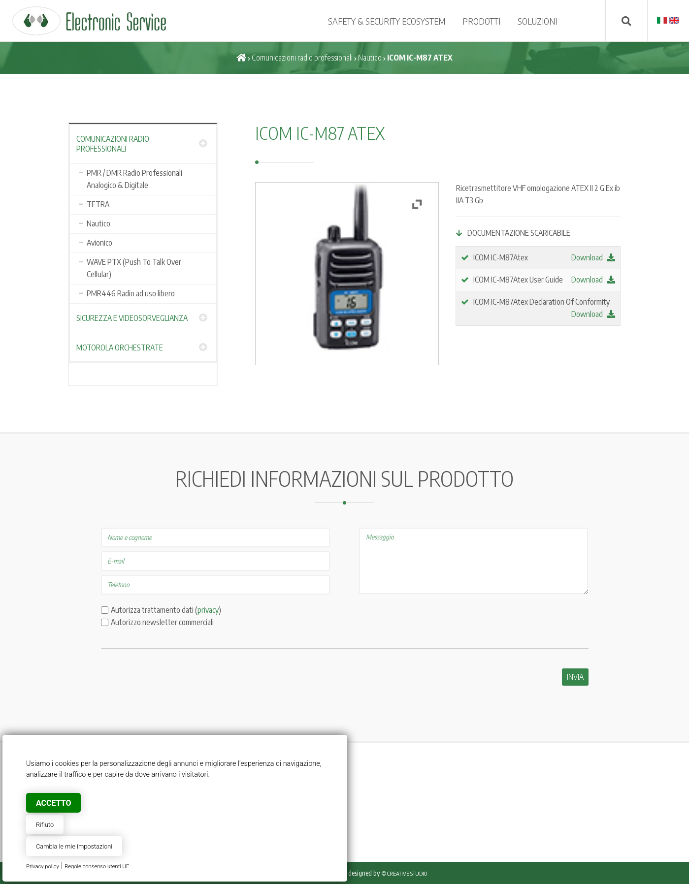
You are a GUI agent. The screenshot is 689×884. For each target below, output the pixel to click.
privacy (208, 610)
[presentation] (176, 687)
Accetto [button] (53, 803)
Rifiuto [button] (45, 824)
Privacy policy (42, 866)
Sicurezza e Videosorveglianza (132, 318)
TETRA (98, 204)
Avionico (99, 243)
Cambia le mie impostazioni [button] (74, 846)
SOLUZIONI (537, 21)
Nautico (370, 58)
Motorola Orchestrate (119, 347)
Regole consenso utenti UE (97, 866)
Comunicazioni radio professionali (302, 58)
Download (593, 257)
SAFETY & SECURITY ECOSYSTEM (386, 21)
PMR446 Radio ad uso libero (131, 293)
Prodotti (481, 21)
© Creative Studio (404, 873)
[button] (416, 204)
